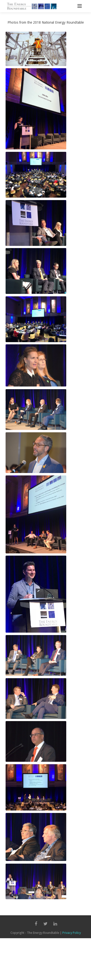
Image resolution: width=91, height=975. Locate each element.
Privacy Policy (71, 933)
